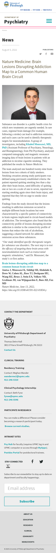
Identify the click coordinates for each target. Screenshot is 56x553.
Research (28, 525)
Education (28, 519)
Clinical (28, 530)
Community (28, 536)
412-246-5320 (11, 379)
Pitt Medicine (25, 10)
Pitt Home (36, 10)
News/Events (28, 542)
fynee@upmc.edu (13, 396)
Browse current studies (17, 426)
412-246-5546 (11, 399)
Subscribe (26, 501)
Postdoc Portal (11, 452)
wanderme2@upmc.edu (16, 376)
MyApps (42, 447)
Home (4, 30)
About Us (28, 514)
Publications (48, 50)
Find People (47, 10)
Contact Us (9, 349)
